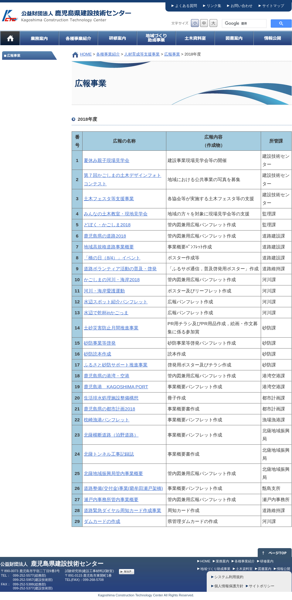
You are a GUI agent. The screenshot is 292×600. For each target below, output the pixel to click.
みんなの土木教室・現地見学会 (116, 213)
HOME (86, 54)
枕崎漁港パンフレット (106, 419)
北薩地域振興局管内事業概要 (113, 473)
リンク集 (214, 6)
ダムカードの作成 (102, 521)
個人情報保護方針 (228, 586)
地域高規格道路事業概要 (109, 246)
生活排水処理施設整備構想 (111, 397)
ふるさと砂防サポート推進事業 (116, 364)
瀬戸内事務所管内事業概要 (111, 499)
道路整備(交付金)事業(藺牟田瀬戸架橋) (123, 488)
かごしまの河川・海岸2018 (112, 279)
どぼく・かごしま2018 (107, 224)
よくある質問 (186, 6)
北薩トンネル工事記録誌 (109, 454)
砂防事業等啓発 (100, 343)
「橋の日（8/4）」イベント (112, 257)
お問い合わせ (242, 6)
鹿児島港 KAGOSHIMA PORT (116, 386)
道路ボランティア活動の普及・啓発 (120, 268)
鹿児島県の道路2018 (105, 235)
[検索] (243, 23)
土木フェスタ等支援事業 (109, 198)
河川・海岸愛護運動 (104, 290)
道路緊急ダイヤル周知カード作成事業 (122, 510)
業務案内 (222, 561)
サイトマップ (273, 6)
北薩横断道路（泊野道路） (111, 434)
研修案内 (266, 561)
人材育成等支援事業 (142, 54)
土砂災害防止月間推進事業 (111, 327)
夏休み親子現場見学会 (106, 160)
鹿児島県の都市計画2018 (109, 408)
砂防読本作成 (97, 353)
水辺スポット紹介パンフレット (116, 301)
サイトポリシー (261, 586)
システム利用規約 (228, 577)
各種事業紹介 (108, 54)
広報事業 (172, 54)
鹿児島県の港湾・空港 (106, 375)
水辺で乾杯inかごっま (106, 312)
